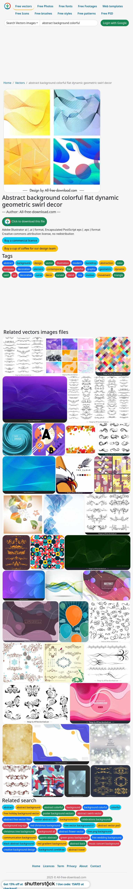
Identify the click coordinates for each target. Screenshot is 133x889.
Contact (95, 866)
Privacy (72, 866)
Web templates (113, 6)
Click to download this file (24, 221)
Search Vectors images (21, 23)
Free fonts (66, 6)
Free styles (65, 13)
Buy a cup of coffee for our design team (30, 248)
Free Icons (22, 13)
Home (7, 83)
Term (60, 866)
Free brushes (43, 13)
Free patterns (87, 13)
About (83, 866)
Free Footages (87, 6)
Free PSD (107, 13)
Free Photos (45, 6)
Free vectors (23, 6)
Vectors (20, 83)
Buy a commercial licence (20, 240)
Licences (48, 866)
